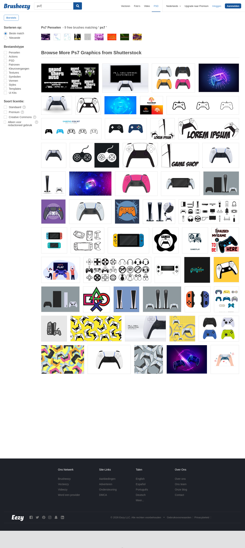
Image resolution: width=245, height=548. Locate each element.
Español (141, 484)
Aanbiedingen (107, 478)
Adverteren (105, 484)
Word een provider (69, 494)
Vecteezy (63, 484)
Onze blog (181, 489)
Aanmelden (233, 6)
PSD (156, 6)
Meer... (140, 500)
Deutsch (141, 494)
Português (142, 489)
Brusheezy (64, 478)
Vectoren (125, 6)
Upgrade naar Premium (197, 6)
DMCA (103, 494)
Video (147, 6)
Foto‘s (137, 6)
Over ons (180, 478)
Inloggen (216, 6)
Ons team (180, 484)
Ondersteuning (108, 489)
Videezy (63, 489)
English (140, 478)
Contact (179, 494)
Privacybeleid (201, 517)
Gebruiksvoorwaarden (179, 517)
